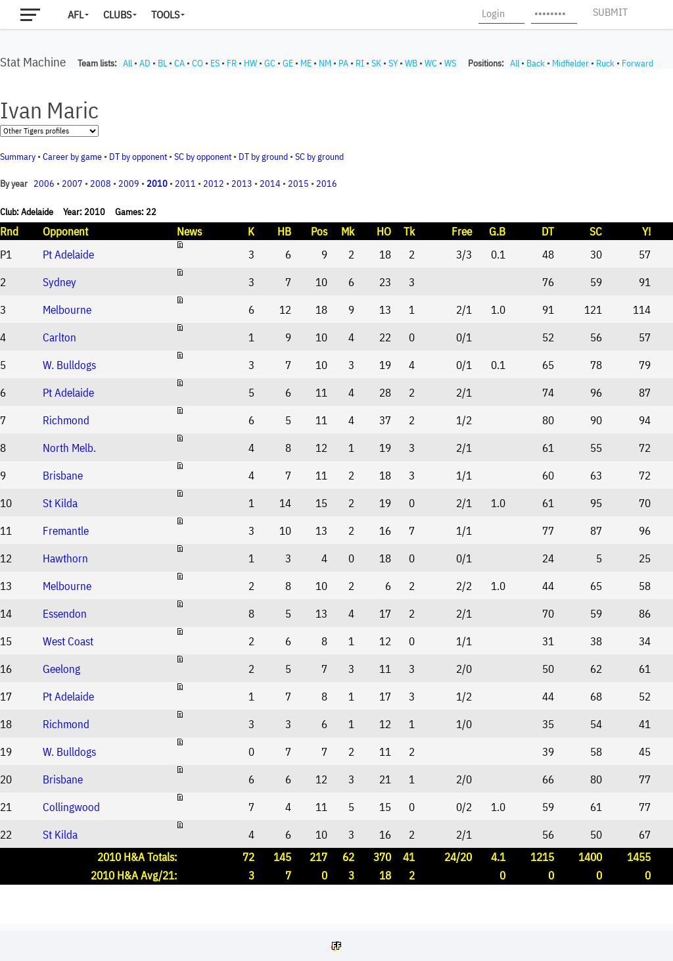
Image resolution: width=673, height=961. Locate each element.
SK (376, 63)
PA (343, 63)
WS (450, 63)
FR (232, 63)
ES (215, 63)
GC (269, 63)
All (127, 63)
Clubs (117, 14)
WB (411, 63)
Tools (165, 14)
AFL (75, 14)
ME (306, 63)
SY (393, 63)
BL (162, 63)
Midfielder (570, 63)
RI (360, 63)
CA (179, 63)
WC (431, 63)
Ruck (605, 63)
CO (197, 63)
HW (250, 63)
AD (145, 63)
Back (535, 63)
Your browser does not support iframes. (336, 496)
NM (325, 63)
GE (288, 63)
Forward (637, 63)
